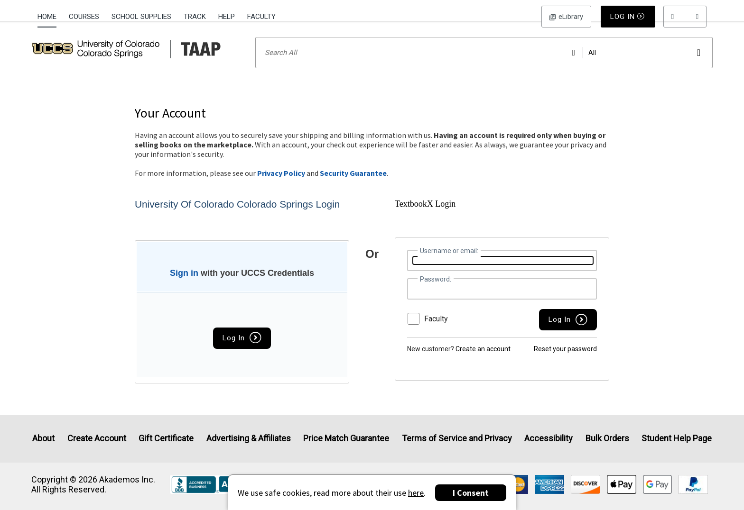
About (43, 438)
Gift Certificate (166, 438)
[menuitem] (50, 15)
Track (195, 16)
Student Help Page (677, 438)
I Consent (471, 492)
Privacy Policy (281, 185)
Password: (435, 291)
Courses (84, 16)
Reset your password (565, 361)
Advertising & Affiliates (248, 438)
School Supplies (141, 16)
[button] (685, 16)
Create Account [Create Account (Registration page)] (96, 438)
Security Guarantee (353, 185)
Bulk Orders (607, 438)
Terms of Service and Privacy (457, 438)
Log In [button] (566, 16)
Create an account (483, 361)
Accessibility (548, 438)
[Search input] (484, 65)
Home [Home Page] (46, 16)
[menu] (685, 16)
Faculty (261, 16)
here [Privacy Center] (416, 492)
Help (226, 16)
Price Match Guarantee (346, 438)
